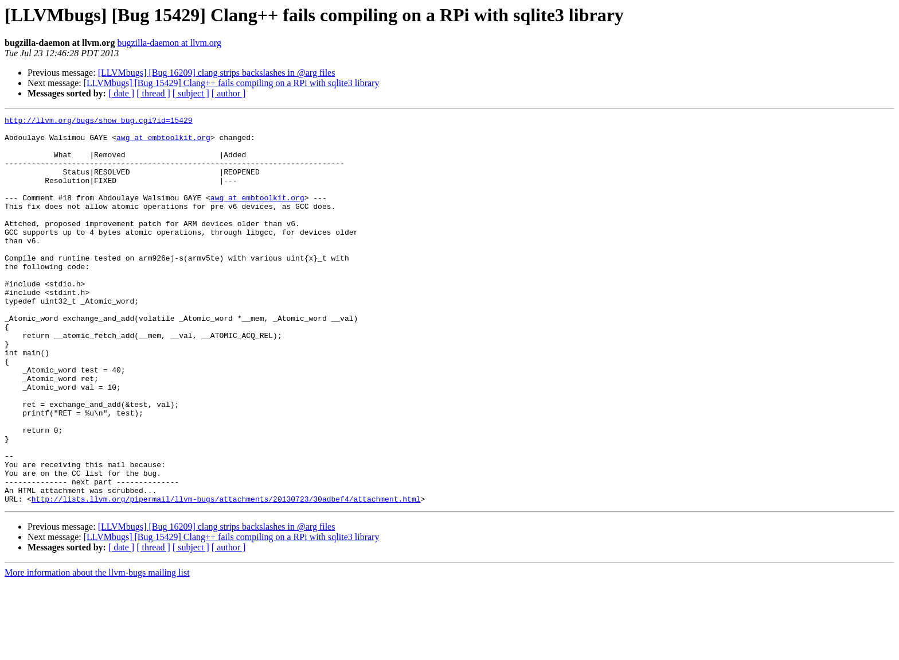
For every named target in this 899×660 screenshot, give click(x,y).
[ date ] (121, 93)
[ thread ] (153, 93)
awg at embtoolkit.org (163, 142)
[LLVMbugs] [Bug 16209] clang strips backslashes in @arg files (216, 72)
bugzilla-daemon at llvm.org (169, 43)
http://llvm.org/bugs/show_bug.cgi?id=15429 (99, 122)
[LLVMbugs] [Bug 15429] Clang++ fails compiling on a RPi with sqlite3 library (232, 83)
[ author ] (229, 93)
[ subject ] (191, 93)
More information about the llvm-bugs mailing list (97, 650)
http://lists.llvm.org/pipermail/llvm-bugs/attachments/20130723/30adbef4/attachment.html (226, 576)
